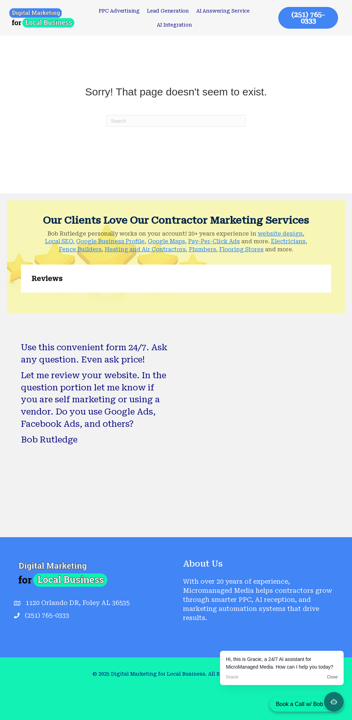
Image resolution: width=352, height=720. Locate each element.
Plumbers (202, 249)
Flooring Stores (241, 249)
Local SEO (59, 241)
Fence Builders (80, 249)
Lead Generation (168, 11)
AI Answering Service (223, 11)
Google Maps (166, 241)
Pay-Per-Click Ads (214, 241)
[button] (21, 299)
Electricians (288, 241)
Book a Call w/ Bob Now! (306, 704)
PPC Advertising (119, 11)
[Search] (176, 121)
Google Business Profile (110, 241)
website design (280, 233)
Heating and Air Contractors (145, 249)
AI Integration (174, 25)
